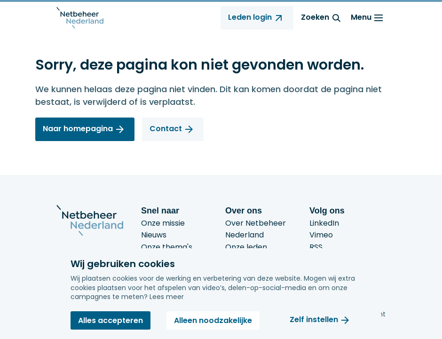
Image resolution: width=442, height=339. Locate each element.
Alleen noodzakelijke (213, 320)
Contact (166, 128)
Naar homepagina (78, 128)
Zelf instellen (314, 320)
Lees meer (167, 296)
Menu (368, 18)
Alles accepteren (110, 320)
